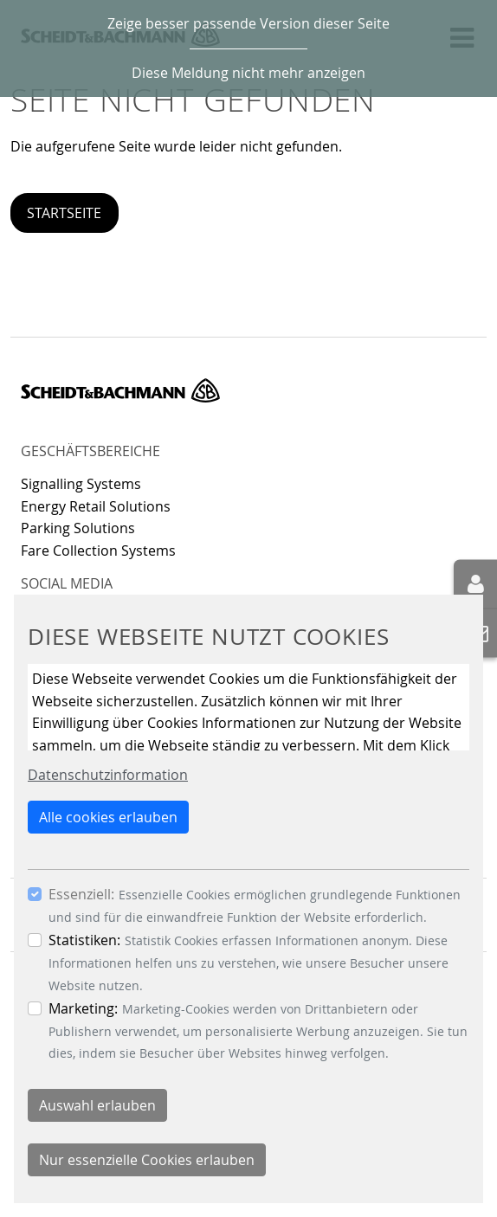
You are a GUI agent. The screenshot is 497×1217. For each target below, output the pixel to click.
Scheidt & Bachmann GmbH (120, 390)
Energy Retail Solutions (96, 506)
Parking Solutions (78, 528)
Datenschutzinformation (108, 774)
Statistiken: (84, 940)
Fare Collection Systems (98, 550)
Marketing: (83, 1008)
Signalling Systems (81, 483)
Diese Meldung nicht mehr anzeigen (248, 72)
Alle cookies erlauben (108, 817)
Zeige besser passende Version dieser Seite (248, 23)
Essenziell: (81, 894)
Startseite (64, 212)
